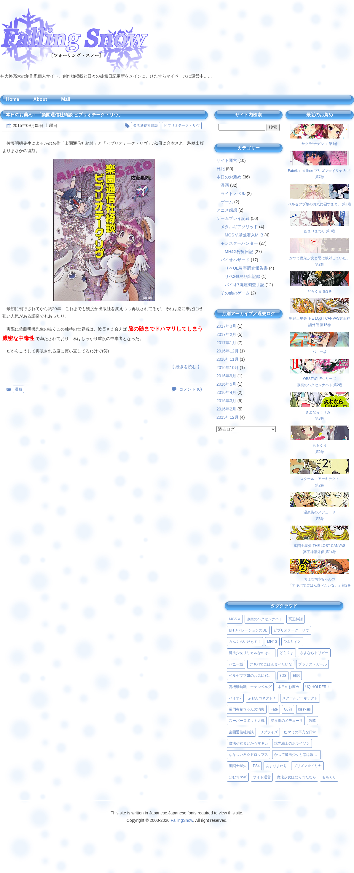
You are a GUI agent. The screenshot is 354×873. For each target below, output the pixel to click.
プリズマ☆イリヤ (307, 766)
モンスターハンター (239, 243)
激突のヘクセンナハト (264, 619)
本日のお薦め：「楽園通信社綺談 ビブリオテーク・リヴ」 (64, 114)
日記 (220, 168)
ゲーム (227, 201)
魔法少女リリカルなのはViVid (252, 653)
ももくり (329, 777)
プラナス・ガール (312, 664)
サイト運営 (226, 160)
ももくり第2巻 (319, 445)
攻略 (312, 721)
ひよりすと (292, 642)
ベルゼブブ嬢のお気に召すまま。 (252, 676)
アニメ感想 (226, 210)
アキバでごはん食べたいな (270, 664)
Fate (274, 709)
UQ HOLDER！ (317, 687)
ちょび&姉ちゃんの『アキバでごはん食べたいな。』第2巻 (319, 579)
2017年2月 (226, 334)
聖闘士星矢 (238, 766)
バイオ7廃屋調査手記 (244, 284)
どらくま (287, 653)
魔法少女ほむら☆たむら (296, 777)
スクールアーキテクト (300, 698)
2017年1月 (226, 342)
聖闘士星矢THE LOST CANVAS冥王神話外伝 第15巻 (319, 318)
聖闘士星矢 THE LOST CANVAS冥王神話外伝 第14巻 (319, 545)
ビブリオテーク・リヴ (182, 125)
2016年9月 (226, 375)
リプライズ (269, 732)
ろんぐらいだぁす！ (245, 642)
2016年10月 (227, 367)
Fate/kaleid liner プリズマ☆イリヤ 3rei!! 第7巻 (319, 170)
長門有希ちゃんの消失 (246, 709)
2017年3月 (226, 326)
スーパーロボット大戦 (246, 721)
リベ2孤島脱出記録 (242, 276)
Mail (65, 99)
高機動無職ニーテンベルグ (250, 687)
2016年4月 (226, 392)
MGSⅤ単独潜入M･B (244, 235)
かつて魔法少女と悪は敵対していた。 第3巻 (319, 257)
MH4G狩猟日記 (239, 251)
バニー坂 (236, 664)
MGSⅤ (234, 619)
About (40, 99)
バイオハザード (235, 259)
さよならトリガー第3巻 (319, 412)
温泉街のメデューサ (287, 721)
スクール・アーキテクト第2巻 (319, 479)
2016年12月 (227, 351)
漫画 (18, 389)
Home (12, 99)
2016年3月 (226, 400)
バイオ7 (235, 698)
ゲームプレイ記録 (233, 218)
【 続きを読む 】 (186, 366)
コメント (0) (190, 389)
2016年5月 (226, 384)
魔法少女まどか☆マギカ (248, 743)
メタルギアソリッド (239, 226)
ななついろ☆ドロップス (248, 755)
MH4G (272, 642)
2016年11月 (227, 359)
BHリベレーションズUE (248, 630)
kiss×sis (304, 709)
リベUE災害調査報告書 (246, 268)
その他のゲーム (235, 293)
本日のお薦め (228, 177)
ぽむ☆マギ (238, 777)
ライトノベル (233, 193)
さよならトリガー (314, 653)
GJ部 (288, 709)
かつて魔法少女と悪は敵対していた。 (297, 755)
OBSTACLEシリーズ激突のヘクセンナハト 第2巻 (319, 378)
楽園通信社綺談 (145, 125)
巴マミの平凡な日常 (300, 732)
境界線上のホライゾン (292, 743)
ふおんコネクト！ (262, 698)
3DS (283, 676)
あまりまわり (276, 766)
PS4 (256, 766)
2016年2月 (226, 409)
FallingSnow (182, 820)
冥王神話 (295, 619)
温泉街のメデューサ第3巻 (319, 512)
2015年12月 (227, 417)
